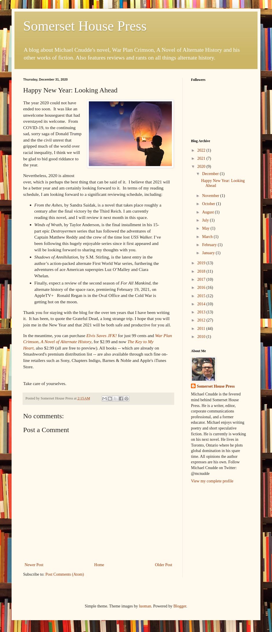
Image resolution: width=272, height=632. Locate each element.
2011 (201, 328)
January (209, 253)
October (209, 204)
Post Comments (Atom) (64, 574)
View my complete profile (212, 481)
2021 (202, 158)
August (208, 212)
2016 (202, 287)
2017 (202, 279)
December (211, 174)
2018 (202, 271)
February (210, 245)
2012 (202, 320)
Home (99, 565)
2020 (202, 166)
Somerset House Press (85, 26)
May (206, 228)
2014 (202, 304)
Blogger (179, 606)
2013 (202, 312)
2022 (202, 150)
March (208, 237)
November (211, 196)
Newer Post (34, 565)
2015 (202, 296)
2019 (202, 263)
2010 (202, 336)
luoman (145, 606)
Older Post (163, 565)
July (206, 220)
